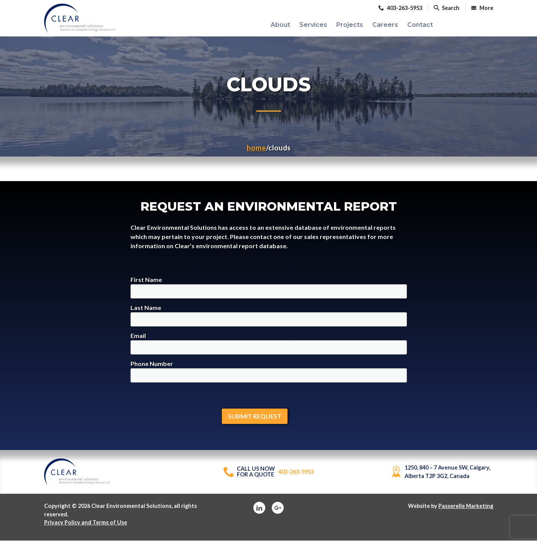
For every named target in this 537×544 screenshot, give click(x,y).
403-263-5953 (268, 475)
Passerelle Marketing (465, 509)
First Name (269, 290)
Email (269, 346)
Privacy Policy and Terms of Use (85, 526)
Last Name (269, 318)
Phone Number (269, 374)
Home (256, 151)
